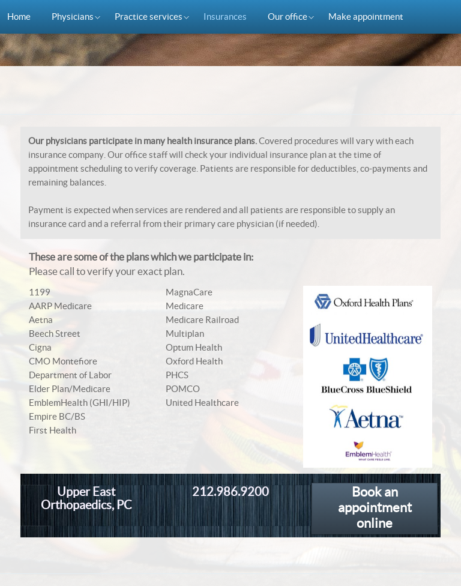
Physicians (69, 18)
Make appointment (365, 16)
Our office (284, 18)
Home (19, 16)
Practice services (144, 18)
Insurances (225, 16)
